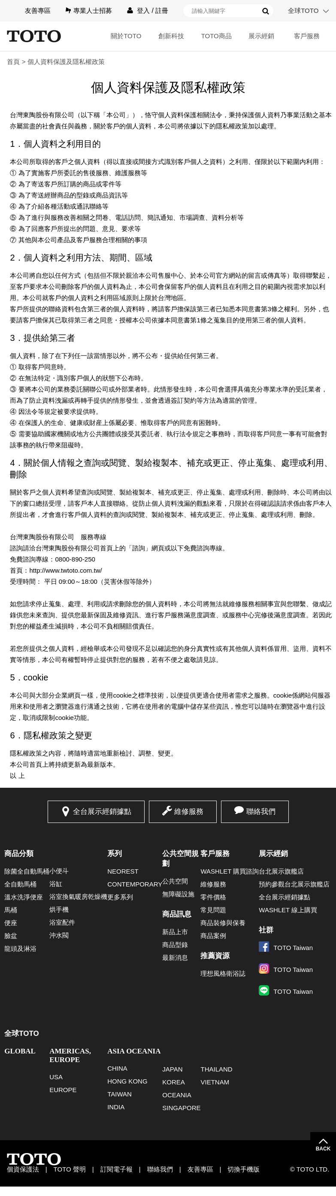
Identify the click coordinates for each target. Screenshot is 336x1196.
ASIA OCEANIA (133, 1051)
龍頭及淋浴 (20, 948)
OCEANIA (176, 1095)
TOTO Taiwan (286, 947)
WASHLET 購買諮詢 (229, 871)
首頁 (13, 61)
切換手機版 (243, 1169)
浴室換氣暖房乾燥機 (78, 896)
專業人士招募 (92, 10)
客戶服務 (307, 35)
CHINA (117, 1068)
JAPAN (172, 1069)
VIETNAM (214, 1082)
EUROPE (62, 1089)
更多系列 (120, 897)
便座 (10, 922)
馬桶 (10, 910)
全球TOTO (303, 10)
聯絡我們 (260, 811)
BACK (323, 1149)
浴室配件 (62, 922)
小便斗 (59, 870)
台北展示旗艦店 (281, 871)
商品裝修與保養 (222, 922)
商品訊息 (176, 914)
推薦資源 (215, 956)
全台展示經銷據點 (102, 811)
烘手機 (59, 909)
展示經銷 (261, 35)
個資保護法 (23, 1169)
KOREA (173, 1082)
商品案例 (213, 935)
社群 (266, 930)
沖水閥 (59, 935)
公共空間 (175, 881)
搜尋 (265, 11)
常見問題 (213, 910)
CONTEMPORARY (134, 884)
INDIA (115, 1107)
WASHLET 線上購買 (288, 910)
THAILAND (216, 1069)
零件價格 (213, 897)
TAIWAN (119, 1094)
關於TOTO (126, 35)
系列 (114, 854)
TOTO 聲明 (70, 1169)
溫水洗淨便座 (23, 897)
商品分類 (18, 854)
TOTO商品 (216, 35)
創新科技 (171, 35)
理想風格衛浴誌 (222, 973)
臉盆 (10, 935)
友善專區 (38, 10)
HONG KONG (127, 1081)
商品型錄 (175, 944)
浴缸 (55, 883)
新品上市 (175, 931)
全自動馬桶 (20, 884)
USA (56, 1077)
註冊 (161, 10)
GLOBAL (20, 1051)
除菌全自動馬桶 (26, 871)
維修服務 (188, 811)
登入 (143, 10)
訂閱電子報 (116, 1169)
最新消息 (175, 957)
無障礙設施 (178, 894)
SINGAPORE (181, 1107)
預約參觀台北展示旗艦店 (294, 884)
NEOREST (123, 871)
